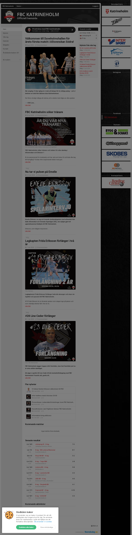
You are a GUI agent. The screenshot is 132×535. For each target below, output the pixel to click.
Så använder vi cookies (43, 522)
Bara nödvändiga (47, 527)
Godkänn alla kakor (26, 527)
